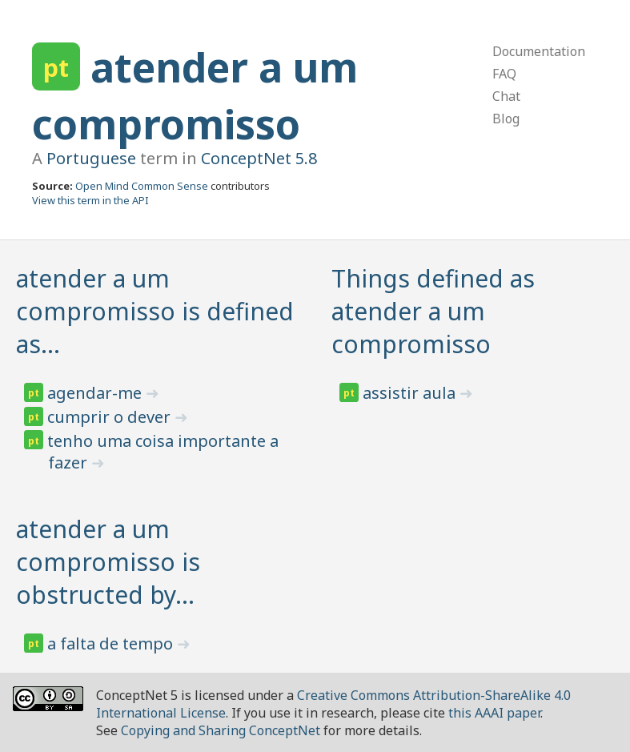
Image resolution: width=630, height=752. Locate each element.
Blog (506, 118)
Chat (506, 96)
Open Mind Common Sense (141, 186)
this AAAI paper (494, 713)
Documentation (538, 51)
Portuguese (91, 158)
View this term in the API (90, 200)
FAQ (504, 73)
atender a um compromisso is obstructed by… (108, 562)
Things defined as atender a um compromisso (433, 311)
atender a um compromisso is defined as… (155, 311)
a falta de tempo (112, 643)
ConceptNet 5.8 (259, 158)
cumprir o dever (111, 417)
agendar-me (96, 393)
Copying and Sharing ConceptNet (220, 730)
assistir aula (411, 393)
